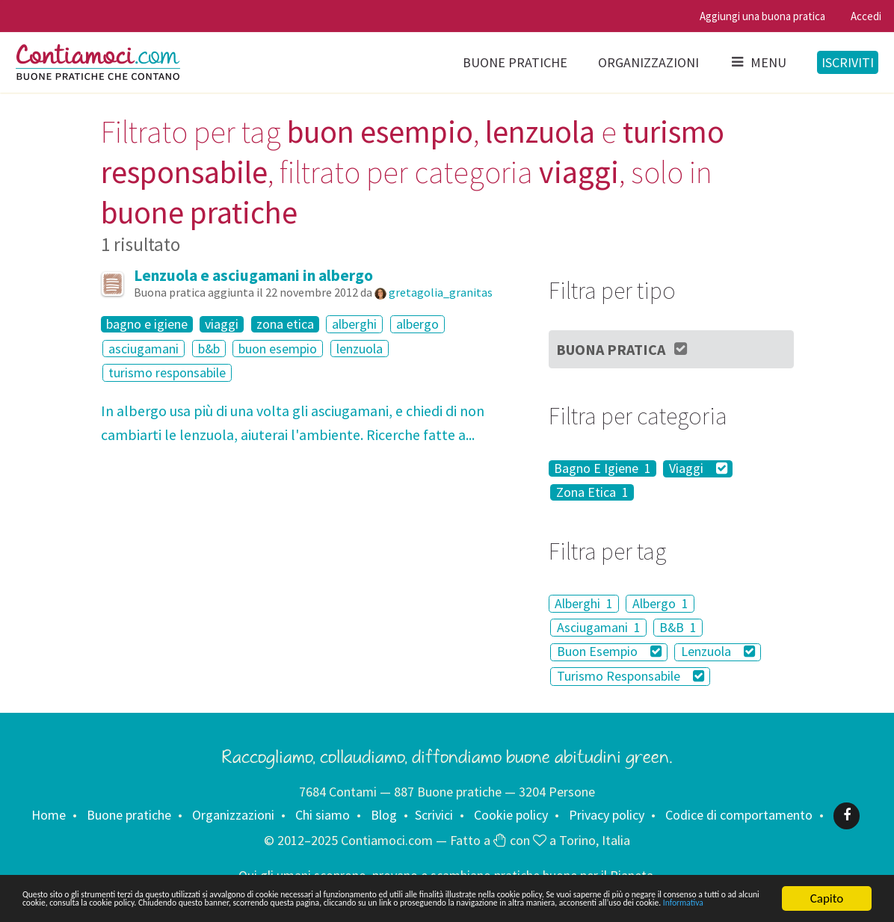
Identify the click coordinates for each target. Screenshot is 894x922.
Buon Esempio (609, 651)
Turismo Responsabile (630, 675)
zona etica (285, 324)
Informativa (590, 905)
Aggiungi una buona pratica (762, 16)
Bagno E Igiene (602, 468)
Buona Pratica (622, 349)
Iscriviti (847, 62)
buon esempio (277, 348)
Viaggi (698, 468)
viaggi (221, 324)
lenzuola (359, 348)
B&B (678, 627)
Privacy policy (606, 814)
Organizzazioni (648, 62)
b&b (209, 348)
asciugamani (143, 348)
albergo (417, 323)
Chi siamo (322, 814)
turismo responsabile (167, 372)
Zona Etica (592, 492)
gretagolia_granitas (441, 292)
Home (48, 814)
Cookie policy (511, 814)
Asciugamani (599, 627)
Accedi (866, 16)
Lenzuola (718, 651)
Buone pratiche (515, 62)
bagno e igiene (147, 324)
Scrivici (434, 814)
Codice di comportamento (739, 814)
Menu (758, 62)
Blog (384, 814)
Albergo (660, 603)
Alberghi (584, 603)
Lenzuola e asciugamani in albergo (253, 275)
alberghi (354, 323)
